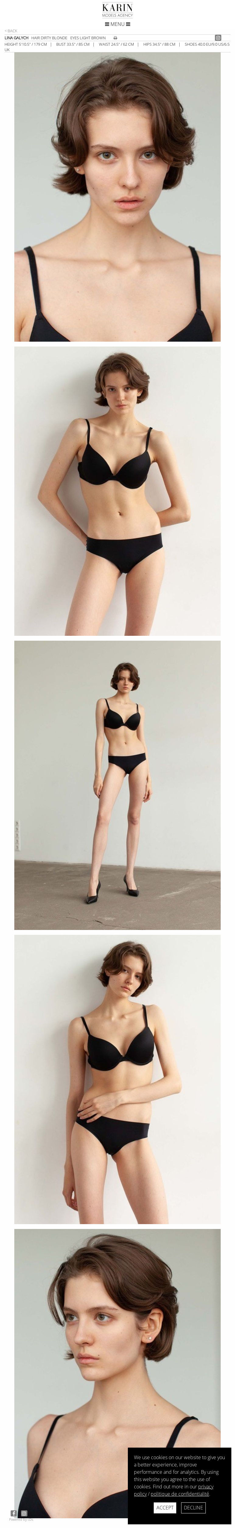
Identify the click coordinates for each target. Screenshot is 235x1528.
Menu (117, 24)
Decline (193, 1507)
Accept (165, 1507)
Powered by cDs (21, 1519)
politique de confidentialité (180, 1494)
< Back (11, 30)
